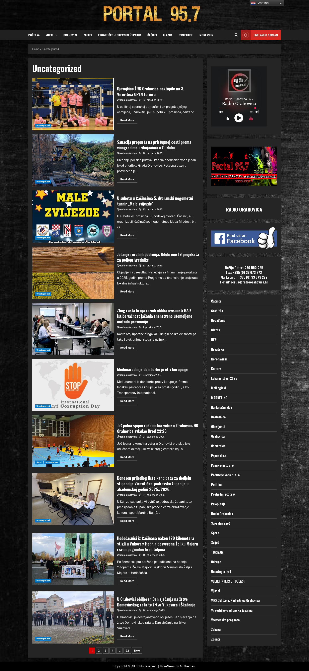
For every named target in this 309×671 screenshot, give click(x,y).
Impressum (206, 35)
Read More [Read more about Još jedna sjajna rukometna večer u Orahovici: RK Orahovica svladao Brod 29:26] (128, 456)
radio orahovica (128, 100)
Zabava (216, 629)
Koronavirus (219, 359)
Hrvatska (217, 349)
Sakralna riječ (220, 523)
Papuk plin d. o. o (222, 465)
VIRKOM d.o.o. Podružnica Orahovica (235, 600)
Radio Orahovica (222, 513)
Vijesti (50, 35)
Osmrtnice (185, 35)
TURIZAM (217, 552)
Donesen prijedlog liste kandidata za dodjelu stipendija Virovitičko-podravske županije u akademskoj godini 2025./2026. (73, 499)
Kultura (216, 368)
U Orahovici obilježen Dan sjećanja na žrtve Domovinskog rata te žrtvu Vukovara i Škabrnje (73, 617)
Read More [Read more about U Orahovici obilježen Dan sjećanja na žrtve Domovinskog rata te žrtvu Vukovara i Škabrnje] (128, 635)
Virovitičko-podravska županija (119, 35)
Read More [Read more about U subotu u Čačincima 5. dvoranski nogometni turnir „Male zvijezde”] (128, 234)
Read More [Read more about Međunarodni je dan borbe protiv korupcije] (128, 400)
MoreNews (167, 666)
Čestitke (217, 310)
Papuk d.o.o (218, 455)
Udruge (216, 562)
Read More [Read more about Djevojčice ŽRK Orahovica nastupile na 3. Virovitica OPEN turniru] (128, 119)
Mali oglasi (218, 388)
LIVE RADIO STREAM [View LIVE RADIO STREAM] (259, 35)
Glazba (167, 35)
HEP (214, 339)
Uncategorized (43, 125)
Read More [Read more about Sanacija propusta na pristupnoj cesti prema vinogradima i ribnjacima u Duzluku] (128, 178)
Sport (39, 462)
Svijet (215, 542)
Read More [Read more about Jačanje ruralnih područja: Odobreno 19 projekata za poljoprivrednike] (128, 290)
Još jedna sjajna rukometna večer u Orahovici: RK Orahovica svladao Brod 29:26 (73, 441)
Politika (216, 484)
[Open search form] (236, 35)
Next (137, 650)
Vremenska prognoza (225, 619)
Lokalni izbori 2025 (224, 378)
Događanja (218, 320)
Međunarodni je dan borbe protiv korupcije (73, 385)
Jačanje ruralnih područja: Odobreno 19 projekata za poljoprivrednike (73, 273)
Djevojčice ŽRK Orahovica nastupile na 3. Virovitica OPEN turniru (73, 104)
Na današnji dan (221, 407)
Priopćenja (218, 504)
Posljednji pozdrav (223, 494)
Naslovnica (218, 417)
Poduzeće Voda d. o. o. (225, 475)
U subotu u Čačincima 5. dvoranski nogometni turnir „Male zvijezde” (73, 216)
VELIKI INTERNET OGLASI (228, 581)
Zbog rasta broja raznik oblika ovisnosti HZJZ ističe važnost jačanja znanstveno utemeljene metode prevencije (73, 329)
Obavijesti (218, 426)
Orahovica (70, 35)
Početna (34, 35)
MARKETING (219, 397)
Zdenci (88, 35)
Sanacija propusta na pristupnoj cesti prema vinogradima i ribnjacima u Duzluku (73, 160)
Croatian (260, 3)
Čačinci (152, 35)
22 (127, 650)
